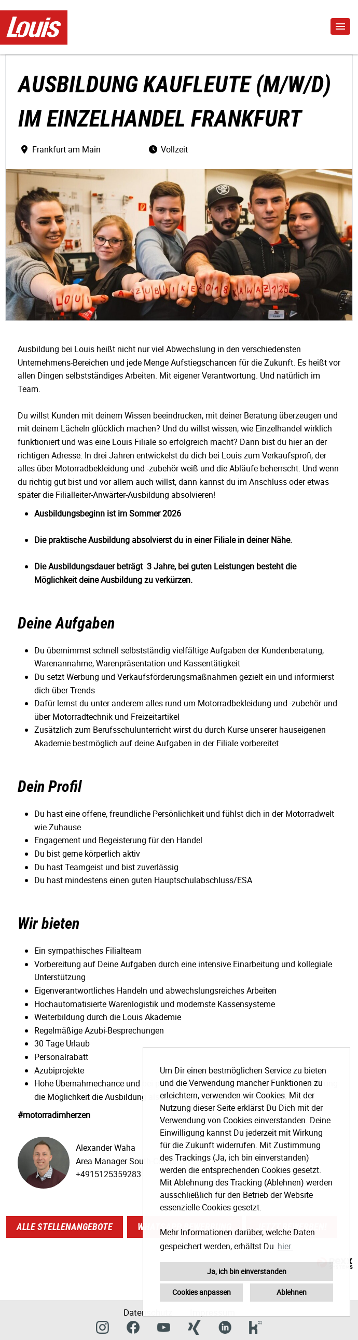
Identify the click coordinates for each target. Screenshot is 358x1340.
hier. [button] (285, 1246)
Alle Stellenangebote (65, 1226)
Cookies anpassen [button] (201, 1292)
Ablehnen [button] (292, 1292)
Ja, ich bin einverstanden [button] (246, 1271)
